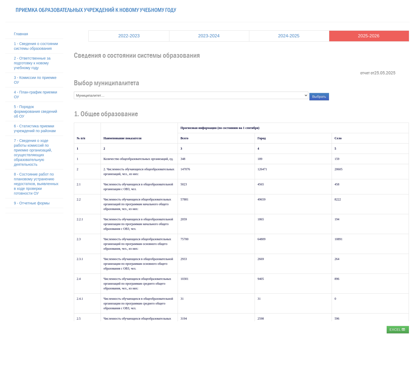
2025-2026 (369, 35)
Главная (21, 34)
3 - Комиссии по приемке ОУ (35, 79)
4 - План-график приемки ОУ (35, 94)
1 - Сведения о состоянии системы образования (36, 46)
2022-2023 (129, 35)
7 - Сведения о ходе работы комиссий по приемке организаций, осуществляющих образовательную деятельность (33, 152)
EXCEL (397, 330)
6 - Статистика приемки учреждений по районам (35, 128)
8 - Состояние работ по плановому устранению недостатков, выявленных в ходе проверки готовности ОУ (36, 183)
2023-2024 (209, 35)
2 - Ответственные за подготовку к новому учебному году (32, 63)
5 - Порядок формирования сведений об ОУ (35, 111)
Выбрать (319, 97)
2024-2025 (289, 35)
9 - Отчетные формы (32, 203)
